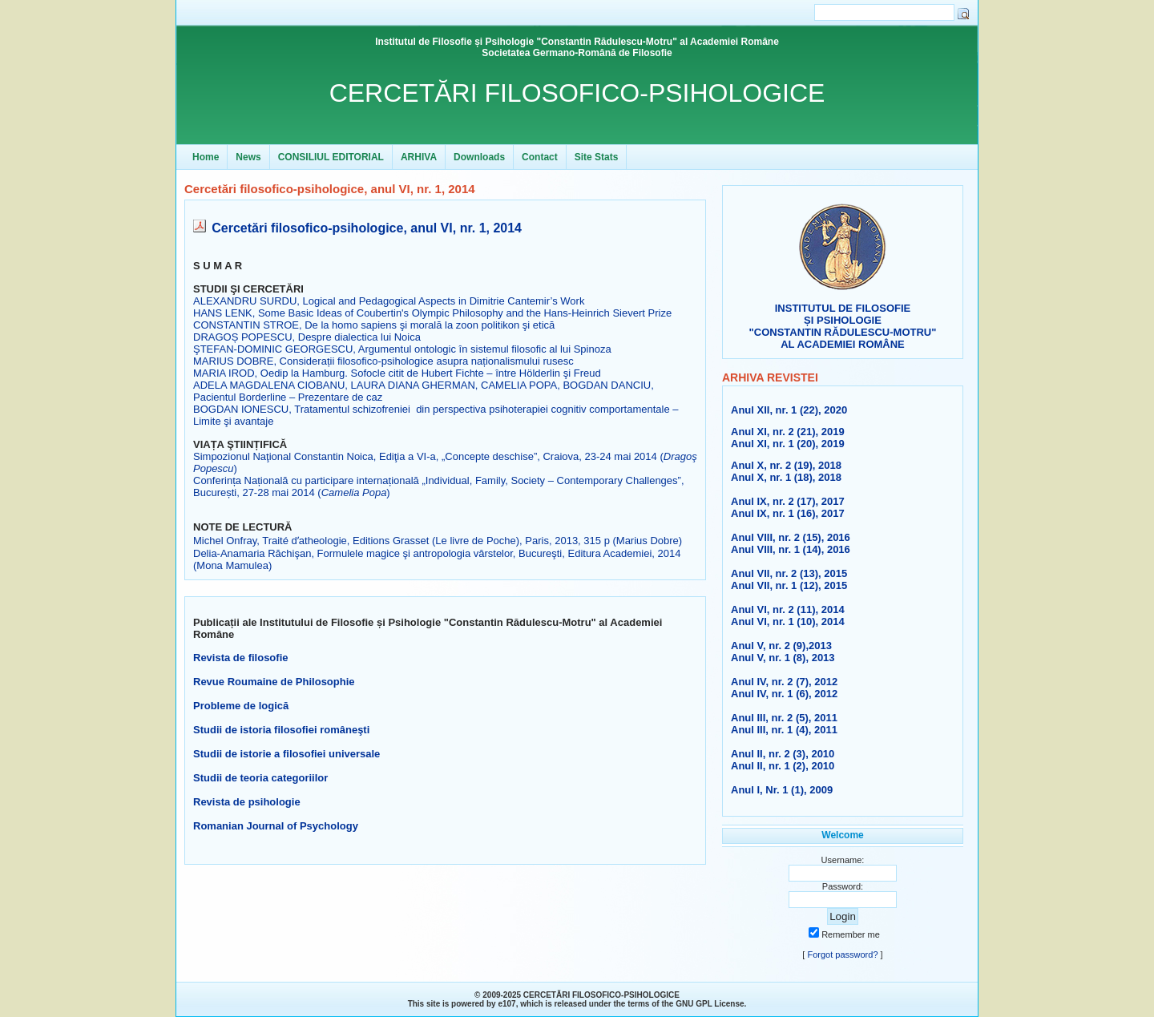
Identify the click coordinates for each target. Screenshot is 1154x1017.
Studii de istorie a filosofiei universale (286, 754)
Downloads (479, 157)
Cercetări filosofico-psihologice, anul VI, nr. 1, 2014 (367, 228)
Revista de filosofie (240, 658)
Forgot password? (842, 954)
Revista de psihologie (247, 802)
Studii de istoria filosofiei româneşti (281, 730)
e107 (506, 1003)
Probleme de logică (240, 706)
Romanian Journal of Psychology (275, 826)
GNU (684, 1003)
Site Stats (597, 157)
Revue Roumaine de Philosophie (274, 682)
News (248, 157)
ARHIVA (419, 157)
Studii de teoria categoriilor (260, 778)
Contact (540, 157)
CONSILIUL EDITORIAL (331, 157)
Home (205, 157)
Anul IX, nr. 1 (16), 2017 (788, 513)
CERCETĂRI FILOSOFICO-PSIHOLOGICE (577, 93)
